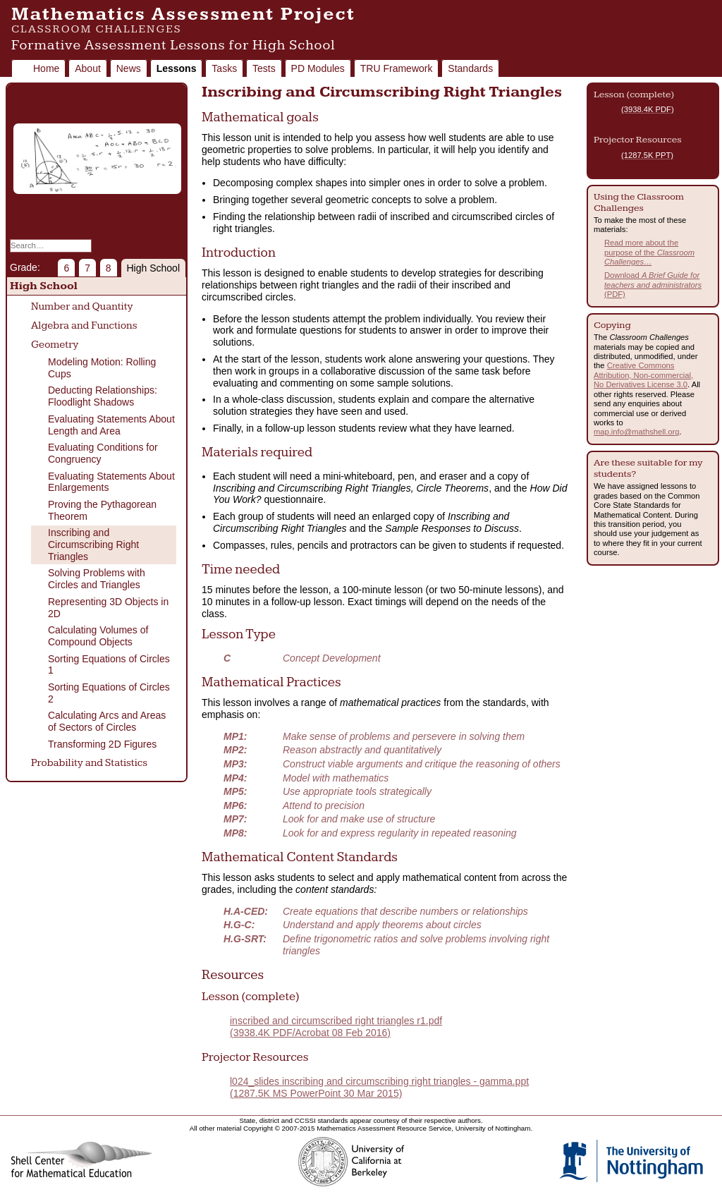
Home (46, 68)
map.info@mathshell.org (636, 431)
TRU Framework (396, 68)
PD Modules (318, 68)
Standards (470, 68)
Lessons (177, 68)
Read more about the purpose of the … (649, 252)
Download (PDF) (653, 284)
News (128, 68)
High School (153, 268)
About (88, 68)
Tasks (224, 68)
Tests (264, 68)
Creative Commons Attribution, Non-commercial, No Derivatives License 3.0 (643, 375)
